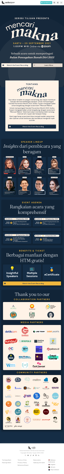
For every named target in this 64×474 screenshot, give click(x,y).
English (53, 464)
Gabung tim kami (39, 462)
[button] (57, 2)
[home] (8, 3)
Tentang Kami (6, 460)
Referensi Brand (23, 465)
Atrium (53, 467)
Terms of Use (22, 460)
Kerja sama (36, 460)
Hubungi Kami (6, 462)
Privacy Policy (22, 462)
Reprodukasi (55, 470)
